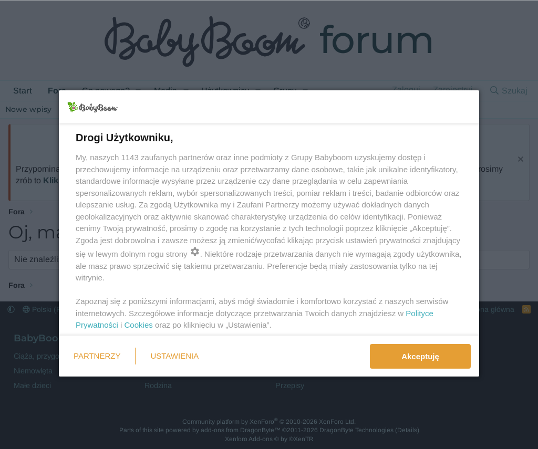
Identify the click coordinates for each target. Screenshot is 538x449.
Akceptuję (420, 356)
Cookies (139, 324)
